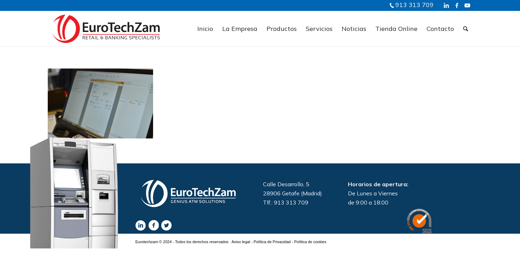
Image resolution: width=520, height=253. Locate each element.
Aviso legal (240, 242)
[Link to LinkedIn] (446, 5)
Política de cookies (310, 242)
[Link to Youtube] (467, 5)
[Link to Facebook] (457, 5)
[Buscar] (466, 28)
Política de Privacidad (272, 242)
